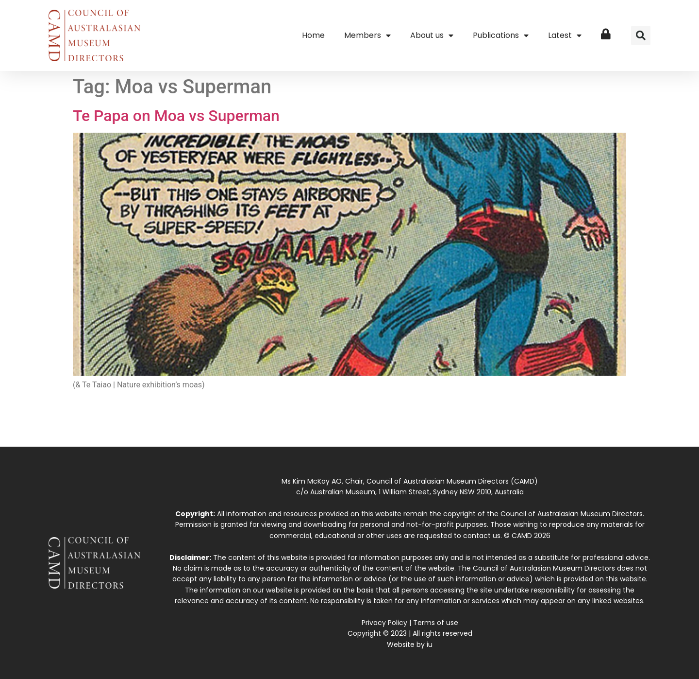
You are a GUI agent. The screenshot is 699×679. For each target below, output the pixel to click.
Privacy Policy (384, 622)
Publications (501, 35)
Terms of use (435, 622)
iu (430, 644)
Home (313, 35)
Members (367, 35)
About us (431, 35)
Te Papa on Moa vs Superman (176, 115)
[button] (640, 35)
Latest (565, 35)
